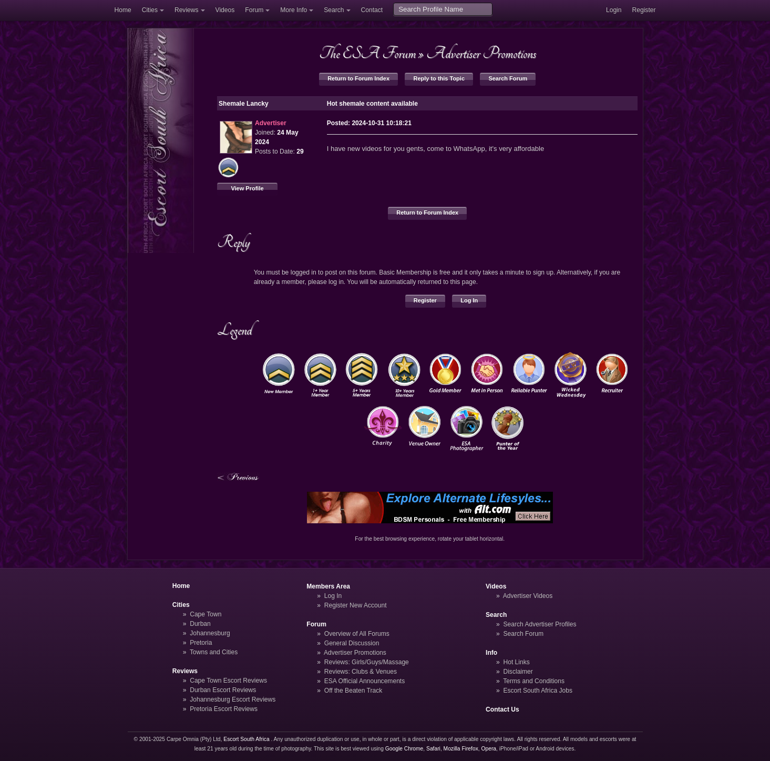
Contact (372, 10)
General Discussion (351, 643)
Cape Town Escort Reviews (228, 680)
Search (334, 10)
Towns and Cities (214, 652)
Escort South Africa (246, 739)
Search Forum (507, 78)
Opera (488, 749)
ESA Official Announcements (364, 681)
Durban (200, 623)
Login (614, 10)
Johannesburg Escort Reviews (232, 699)
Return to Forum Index (358, 78)
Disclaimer (517, 671)
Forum (254, 10)
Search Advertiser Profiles (539, 624)
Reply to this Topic (439, 78)
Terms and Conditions (533, 681)
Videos (225, 10)
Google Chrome (404, 749)
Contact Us (502, 709)
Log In (469, 300)
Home (123, 10)
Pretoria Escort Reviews (224, 709)
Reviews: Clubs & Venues (360, 671)
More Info (293, 10)
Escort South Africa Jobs (537, 690)
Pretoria (201, 642)
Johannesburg (210, 633)
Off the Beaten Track (353, 690)
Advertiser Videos (527, 596)
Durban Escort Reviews (223, 690)
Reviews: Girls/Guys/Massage (366, 662)
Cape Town (205, 614)
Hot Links (516, 662)
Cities (150, 10)
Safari (433, 749)
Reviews (186, 10)
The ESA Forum (367, 53)
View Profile (247, 188)
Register (644, 10)
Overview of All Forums (356, 633)
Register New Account (355, 605)
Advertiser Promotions (481, 53)
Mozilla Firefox (461, 749)
